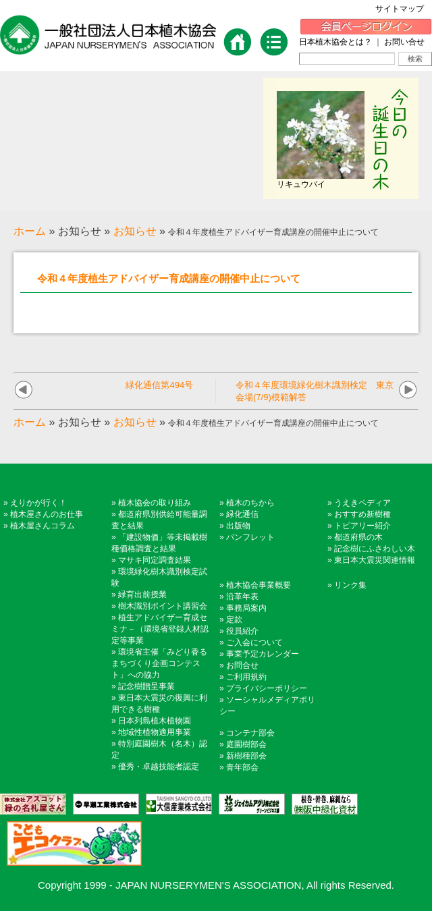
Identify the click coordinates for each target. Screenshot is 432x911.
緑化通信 (242, 514)
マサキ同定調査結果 (154, 560)
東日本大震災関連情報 (374, 560)
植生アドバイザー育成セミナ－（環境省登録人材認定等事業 (160, 629)
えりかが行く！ (38, 502)
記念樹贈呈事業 (146, 686)
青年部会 (242, 767)
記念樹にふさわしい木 (374, 548)
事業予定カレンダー (262, 654)
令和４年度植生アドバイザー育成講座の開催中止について (168, 278)
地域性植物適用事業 (154, 732)
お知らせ (135, 231)
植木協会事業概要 (258, 585)
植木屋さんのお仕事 (46, 514)
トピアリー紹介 (362, 525)
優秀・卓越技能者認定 (158, 766)
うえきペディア (362, 502)
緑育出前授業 (142, 594)
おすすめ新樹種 (362, 514)
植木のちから (250, 502)
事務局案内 (246, 608)
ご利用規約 (246, 677)
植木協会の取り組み (154, 502)
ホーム (30, 231)
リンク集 (350, 585)
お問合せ (242, 665)
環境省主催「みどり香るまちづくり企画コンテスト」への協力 (159, 663)
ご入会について (254, 642)
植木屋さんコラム (42, 525)
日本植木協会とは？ (335, 42)
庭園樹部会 (246, 744)
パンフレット (250, 537)
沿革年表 (242, 596)
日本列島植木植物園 (154, 720)
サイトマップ (403, 8)
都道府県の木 (358, 537)
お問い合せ (404, 42)
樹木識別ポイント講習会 (162, 606)
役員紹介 (242, 631)
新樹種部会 (246, 756)
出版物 (238, 525)
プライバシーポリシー (266, 688)
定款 (234, 619)
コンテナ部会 (250, 733)
